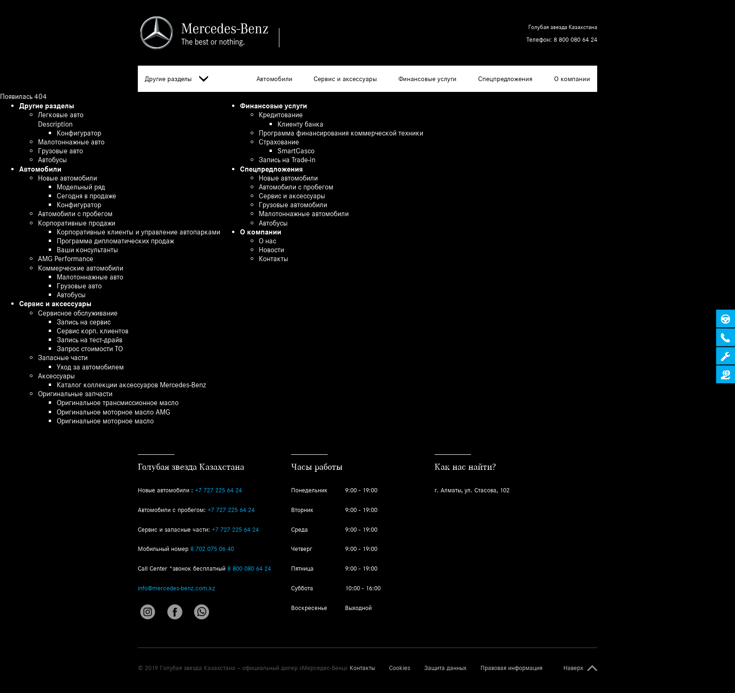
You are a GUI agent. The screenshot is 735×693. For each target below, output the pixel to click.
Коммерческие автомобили (80, 268)
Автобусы (52, 159)
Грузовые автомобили (293, 204)
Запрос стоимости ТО (90, 348)
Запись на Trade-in (287, 159)
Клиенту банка (300, 124)
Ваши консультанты (87, 249)
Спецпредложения (505, 79)
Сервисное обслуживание (78, 313)
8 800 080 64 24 (575, 40)
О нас (267, 240)
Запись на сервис (84, 321)
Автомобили (274, 79)
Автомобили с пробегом (75, 213)
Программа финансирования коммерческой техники (341, 132)
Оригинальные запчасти (75, 393)
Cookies (399, 668)
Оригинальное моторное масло (105, 420)
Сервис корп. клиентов (92, 330)
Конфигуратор (79, 132)
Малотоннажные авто (71, 141)
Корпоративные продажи (76, 222)
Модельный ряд (81, 186)
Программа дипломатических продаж (115, 240)
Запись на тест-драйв (89, 339)
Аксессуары (56, 375)
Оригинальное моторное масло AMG (113, 411)
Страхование (279, 141)
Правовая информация (511, 668)
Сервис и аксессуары (345, 79)
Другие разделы (176, 79)
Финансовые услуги (427, 79)
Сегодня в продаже (86, 195)
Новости (271, 249)
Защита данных (445, 668)
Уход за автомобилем (90, 366)
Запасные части (63, 357)
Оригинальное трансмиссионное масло (118, 402)
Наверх (573, 668)
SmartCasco (296, 150)
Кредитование (281, 114)
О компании (572, 79)
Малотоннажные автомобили (304, 213)
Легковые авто (60, 114)
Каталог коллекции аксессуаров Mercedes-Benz (131, 384)
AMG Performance (65, 258)
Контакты (273, 258)
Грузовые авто (60, 150)
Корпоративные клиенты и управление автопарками (138, 231)
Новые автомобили (67, 177)
